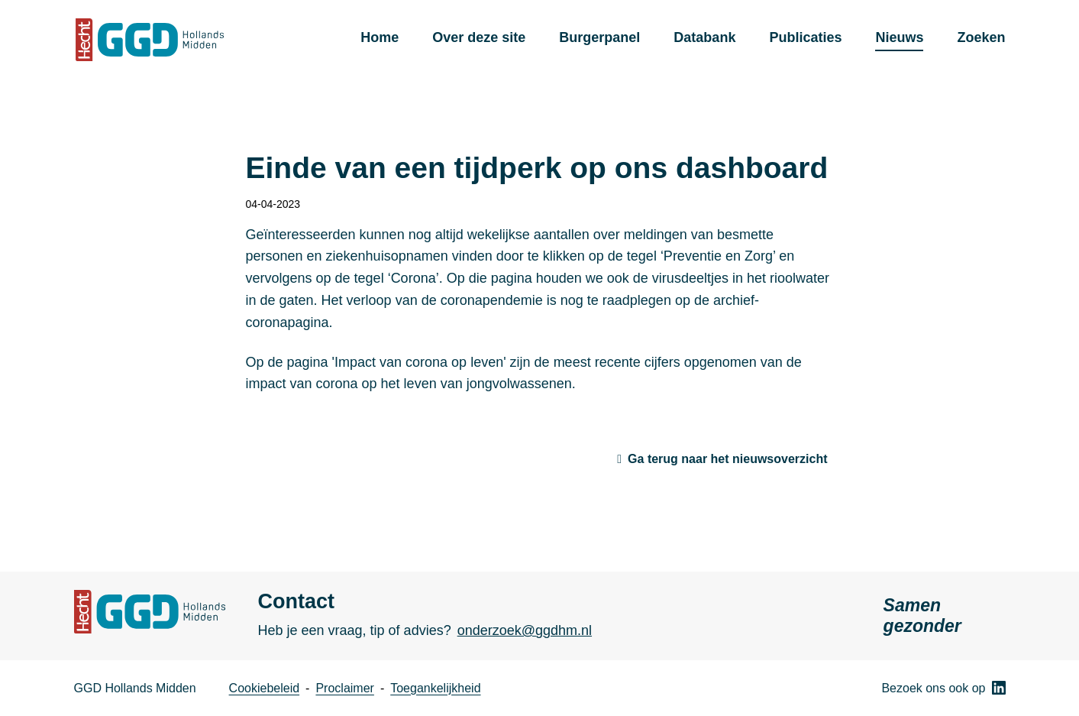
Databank (704, 37)
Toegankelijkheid (435, 688)
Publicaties (805, 37)
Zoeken (981, 37)
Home (379, 37)
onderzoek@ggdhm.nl (524, 630)
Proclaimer (344, 688)
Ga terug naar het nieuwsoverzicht (727, 458)
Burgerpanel (599, 37)
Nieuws (899, 37)
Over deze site (478, 37)
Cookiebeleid (264, 688)
